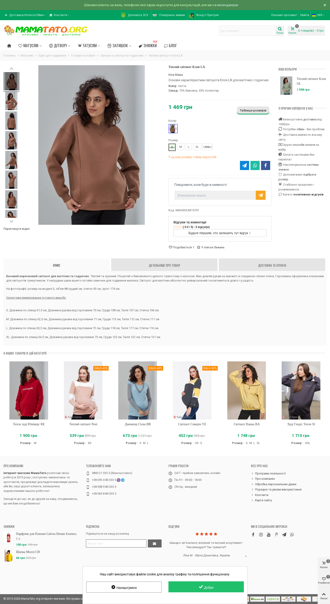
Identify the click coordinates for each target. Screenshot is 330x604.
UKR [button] (318, 15)
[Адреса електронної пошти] (116, 543)
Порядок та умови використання (276, 489)
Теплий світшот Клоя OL (311, 81)
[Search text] (247, 30)
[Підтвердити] (155, 543)
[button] (25, 15)
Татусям (87, 45)
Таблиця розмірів (253, 110)
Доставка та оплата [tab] (272, 265)
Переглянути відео (16, 228)
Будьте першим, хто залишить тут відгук (220, 233)
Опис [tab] (56, 265)
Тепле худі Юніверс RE (29, 424)
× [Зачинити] (324, 5)
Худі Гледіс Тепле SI (301, 424)
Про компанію (13, 465)
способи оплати (304, 144)
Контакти (259, 495)
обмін (300, 129)
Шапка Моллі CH (28, 552)
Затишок (117, 45)
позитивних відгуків (308, 194)
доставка (310, 119)
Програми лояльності (268, 473)
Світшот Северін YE (192, 424)
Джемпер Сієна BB (138, 424)
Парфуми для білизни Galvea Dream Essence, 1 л (46, 536)
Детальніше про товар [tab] (164, 265)
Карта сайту (261, 500)
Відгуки (173, 526)
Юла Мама (175, 74)
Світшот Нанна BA (247, 424)
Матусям (28, 45)
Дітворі (58, 45)
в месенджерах (226, 5)
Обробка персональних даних (273, 484)
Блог (170, 45)
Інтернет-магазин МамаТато (24, 473)
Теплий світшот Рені (83, 424)
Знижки (148, 44)
